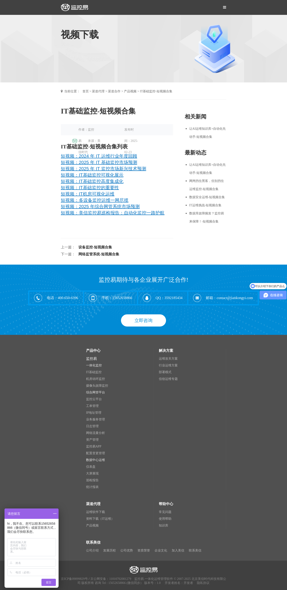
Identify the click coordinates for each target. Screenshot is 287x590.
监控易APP (93, 446)
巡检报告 (92, 480)
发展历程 (109, 550)
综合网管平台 (95, 392)
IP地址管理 (93, 412)
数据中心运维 (95, 460)
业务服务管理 (95, 419)
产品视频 (130, 91)
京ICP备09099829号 (74, 579)
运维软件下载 (95, 512)
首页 (85, 91)
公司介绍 (92, 550)
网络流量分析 (95, 433)
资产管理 (92, 439)
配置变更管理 (95, 453)
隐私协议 (203, 583)
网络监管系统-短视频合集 (98, 254)
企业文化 (161, 550)
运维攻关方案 (168, 358)
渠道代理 (98, 91)
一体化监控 (94, 365)
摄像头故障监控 (97, 385)
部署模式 (165, 372)
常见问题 (165, 512)
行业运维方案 (168, 365)
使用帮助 (165, 518)
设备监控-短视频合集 (95, 247)
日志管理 (92, 426)
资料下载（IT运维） (100, 518)
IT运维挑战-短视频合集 (205, 205)
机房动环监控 (95, 379)
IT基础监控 (94, 372)
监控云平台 (94, 399)
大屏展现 (92, 473)
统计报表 (92, 487)
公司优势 (126, 550)
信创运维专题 (168, 379)
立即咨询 (143, 320)
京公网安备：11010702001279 (110, 579)
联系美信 (195, 550)
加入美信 (178, 550)
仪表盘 (91, 466)
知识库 (163, 525)
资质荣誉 (143, 550)
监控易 (91, 359)
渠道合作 (114, 91)
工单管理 (92, 406)
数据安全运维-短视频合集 (207, 197)
